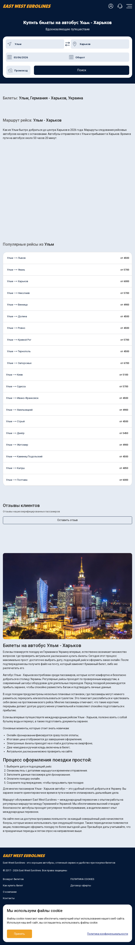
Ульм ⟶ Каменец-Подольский (24, 456)
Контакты (9, 898)
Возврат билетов (13, 879)
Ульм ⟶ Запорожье (19, 363)
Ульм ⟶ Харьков (17, 281)
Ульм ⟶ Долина (17, 316)
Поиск (81, 70)
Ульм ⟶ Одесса (16, 386)
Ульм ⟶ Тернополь (19, 351)
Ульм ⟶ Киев (14, 374)
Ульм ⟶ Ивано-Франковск (22, 398)
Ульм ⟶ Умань (16, 269)
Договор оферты (80, 885)
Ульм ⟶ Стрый (15, 421)
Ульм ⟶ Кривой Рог (19, 339)
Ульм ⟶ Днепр (15, 433)
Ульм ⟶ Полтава (16, 479)
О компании (10, 891)
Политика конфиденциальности (107, 933)
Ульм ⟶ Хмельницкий (19, 409)
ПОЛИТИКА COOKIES (82, 879)
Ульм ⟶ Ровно (16, 328)
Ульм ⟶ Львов (16, 257)
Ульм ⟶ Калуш (15, 468)
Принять (19, 933)
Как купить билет (13, 885)
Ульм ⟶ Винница (17, 304)
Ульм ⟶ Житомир (17, 444)
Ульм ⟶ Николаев (18, 293)
